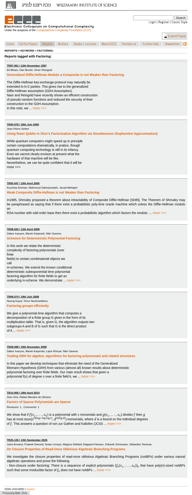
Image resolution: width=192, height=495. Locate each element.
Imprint (30, 489)
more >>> (39, 108)
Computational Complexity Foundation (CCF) (63, 30)
